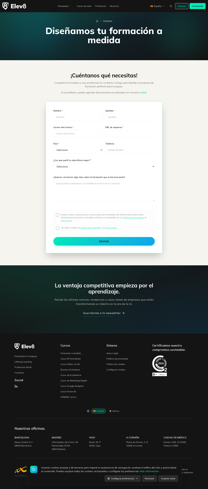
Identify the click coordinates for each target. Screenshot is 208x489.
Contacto (19, 372)
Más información (149, 471)
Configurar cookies (116, 369)
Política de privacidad (117, 358)
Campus (182, 6)
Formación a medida (71, 353)
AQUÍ (143, 92)
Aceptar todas (168, 478)
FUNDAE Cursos (68, 397)
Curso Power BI (68, 391)
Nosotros (114, 6)
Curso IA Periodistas (71, 358)
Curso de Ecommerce (71, 375)
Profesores (100, 6)
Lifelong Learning (23, 361)
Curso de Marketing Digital (74, 380)
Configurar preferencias (122, 478)
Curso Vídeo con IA (70, 364)
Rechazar (149, 478)
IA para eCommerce (70, 369)
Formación (64, 6)
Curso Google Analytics (72, 386)
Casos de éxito (84, 6)
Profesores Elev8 (23, 367)
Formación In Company (26, 356)
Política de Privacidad (133, 217)
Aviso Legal (66, 220)
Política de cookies (116, 364)
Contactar (197, 6)
